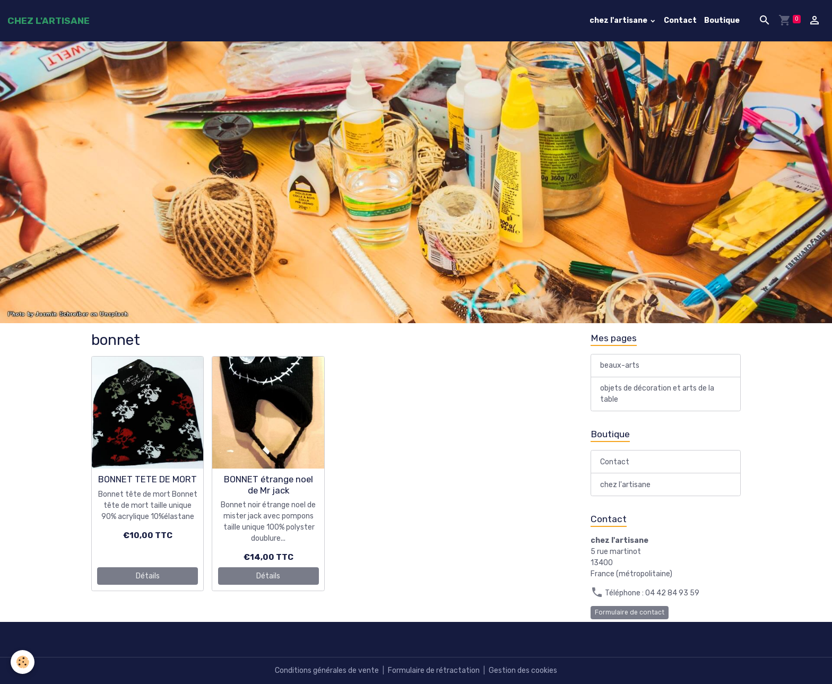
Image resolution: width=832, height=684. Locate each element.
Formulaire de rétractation (434, 670)
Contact (680, 20)
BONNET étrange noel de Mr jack (268, 484)
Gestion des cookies (523, 670)
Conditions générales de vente (327, 670)
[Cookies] (22, 662)
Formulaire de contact (629, 612)
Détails (148, 576)
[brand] (48, 21)
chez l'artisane (619, 20)
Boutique (722, 20)
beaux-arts (619, 365)
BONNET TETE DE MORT (147, 479)
